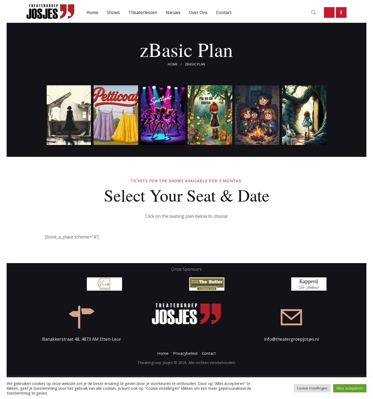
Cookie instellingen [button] (312, 388)
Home (173, 64)
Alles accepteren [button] (349, 388)
